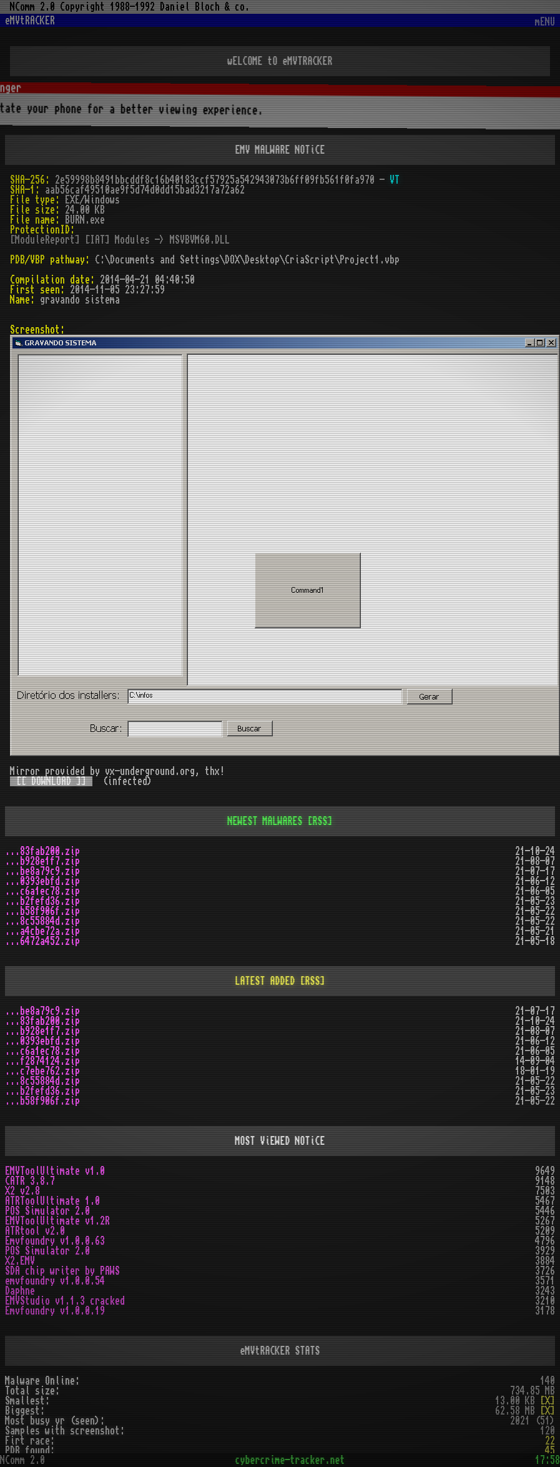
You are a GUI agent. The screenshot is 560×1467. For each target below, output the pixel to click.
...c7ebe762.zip (42, 1071)
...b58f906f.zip (42, 911)
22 (550, 1441)
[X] (547, 1401)
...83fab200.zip (42, 851)
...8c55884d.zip (42, 921)
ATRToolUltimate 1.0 (52, 1201)
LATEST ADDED (265, 981)
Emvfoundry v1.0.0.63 (55, 1241)
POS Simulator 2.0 (47, 1211)
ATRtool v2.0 (35, 1231)
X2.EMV (20, 1261)
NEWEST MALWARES (265, 821)
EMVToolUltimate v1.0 (55, 1171)
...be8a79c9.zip (42, 871)
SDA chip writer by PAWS (62, 1271)
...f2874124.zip (42, 1061)
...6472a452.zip (42, 941)
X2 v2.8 (22, 1191)
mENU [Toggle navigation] (545, 22)
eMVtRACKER (30, 21)
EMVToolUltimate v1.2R (57, 1221)
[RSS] (320, 821)
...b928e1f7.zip (42, 861)
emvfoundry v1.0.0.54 (55, 1281)
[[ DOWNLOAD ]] (51, 781)
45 (550, 1451)
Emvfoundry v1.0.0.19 (55, 1311)
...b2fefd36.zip (42, 901)
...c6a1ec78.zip (42, 891)
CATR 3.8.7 (30, 1181)
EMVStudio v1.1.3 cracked (65, 1301)
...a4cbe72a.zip (42, 931)
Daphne (20, 1291)
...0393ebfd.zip (42, 881)
